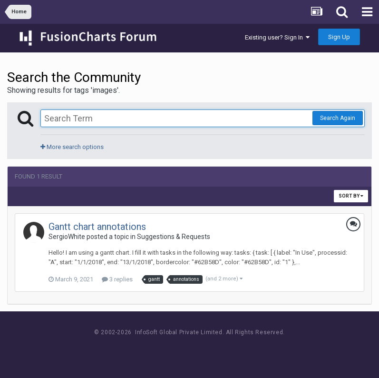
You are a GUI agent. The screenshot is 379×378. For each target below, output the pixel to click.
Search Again (337, 118)
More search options (72, 146)
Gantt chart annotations (97, 226)
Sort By (351, 196)
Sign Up (339, 36)
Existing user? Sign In (277, 37)
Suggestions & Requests (173, 236)
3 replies (117, 279)
